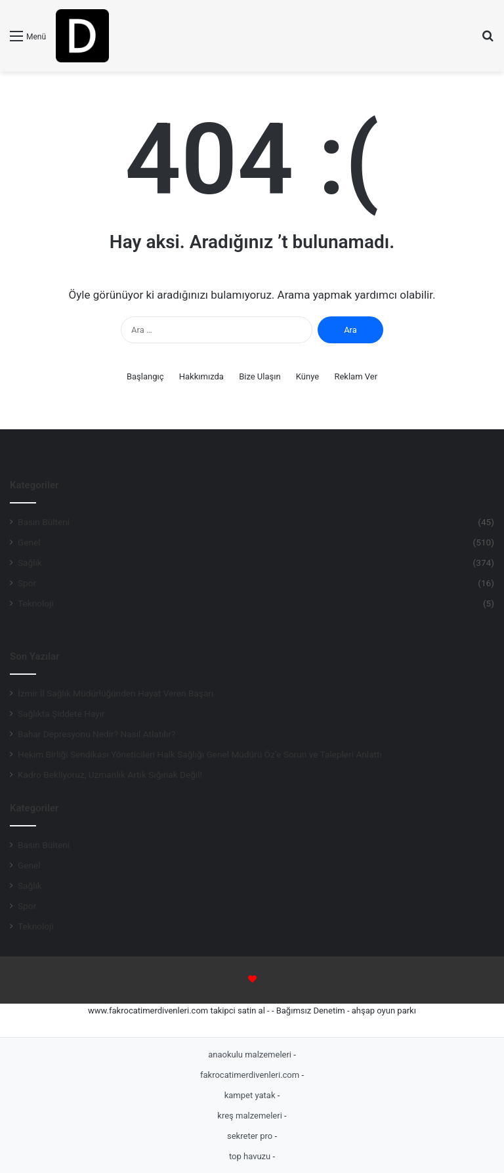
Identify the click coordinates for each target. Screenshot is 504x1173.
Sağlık (30, 562)
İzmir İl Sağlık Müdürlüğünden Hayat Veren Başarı (117, 693)
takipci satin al (237, 1010)
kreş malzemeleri (250, 1115)
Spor (27, 583)
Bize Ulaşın (260, 376)
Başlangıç (145, 376)
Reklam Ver (355, 376)
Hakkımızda (201, 376)
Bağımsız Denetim (310, 1010)
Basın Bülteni (44, 522)
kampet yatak (251, 1095)
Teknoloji (36, 603)
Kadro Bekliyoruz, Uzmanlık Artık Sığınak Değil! (110, 774)
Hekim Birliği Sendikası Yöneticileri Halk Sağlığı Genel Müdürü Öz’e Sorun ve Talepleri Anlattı (200, 754)
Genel (29, 542)
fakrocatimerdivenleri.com (250, 1075)
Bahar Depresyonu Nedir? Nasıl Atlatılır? (96, 734)
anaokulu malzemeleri (250, 1054)
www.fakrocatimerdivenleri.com (148, 1010)
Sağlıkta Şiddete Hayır (61, 713)
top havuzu (251, 1156)
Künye (307, 376)
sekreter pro (250, 1136)
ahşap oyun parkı (384, 1010)
